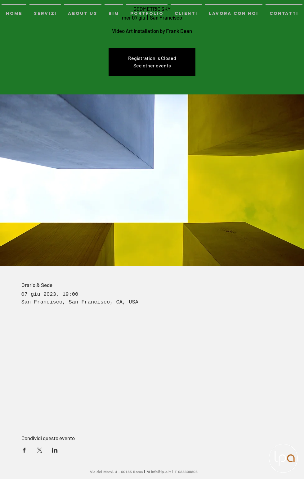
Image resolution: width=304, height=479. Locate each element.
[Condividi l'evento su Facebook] (24, 450)
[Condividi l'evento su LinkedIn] (55, 450)
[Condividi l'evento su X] (39, 450)
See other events (152, 65)
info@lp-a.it (161, 471)
